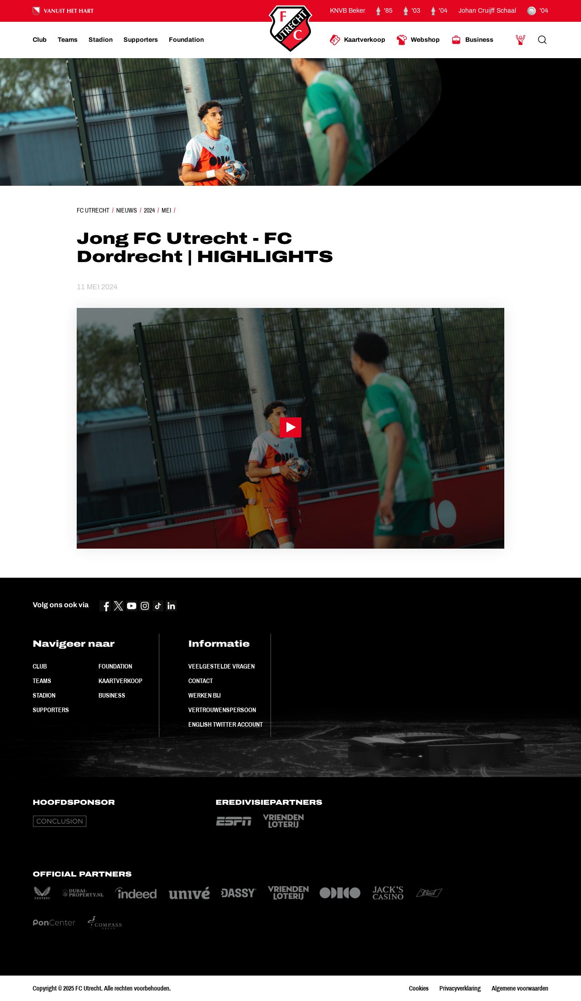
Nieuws (126, 210)
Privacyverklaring (460, 988)
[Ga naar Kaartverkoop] (357, 40)
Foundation (115, 666)
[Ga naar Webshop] (418, 40)
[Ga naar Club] (40, 40)
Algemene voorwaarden (520, 988)
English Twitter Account (225, 724)
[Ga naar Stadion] (101, 40)
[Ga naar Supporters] (140, 40)
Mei (166, 210)
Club (40, 666)
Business (111, 695)
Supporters (51, 710)
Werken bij (204, 695)
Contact (200, 681)
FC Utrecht (93, 210)
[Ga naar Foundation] (186, 40)
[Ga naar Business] (472, 40)
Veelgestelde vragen (221, 666)
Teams (42, 681)
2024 (149, 210)
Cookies (418, 988)
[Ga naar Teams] (68, 40)
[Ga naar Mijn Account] (520, 40)
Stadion (44, 695)
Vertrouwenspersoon (222, 710)
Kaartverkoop (120, 681)
